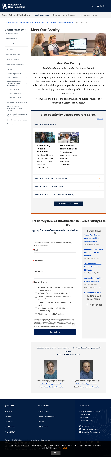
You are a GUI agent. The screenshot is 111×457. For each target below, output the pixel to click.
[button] (100, 119)
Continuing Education (12, 60)
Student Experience (26, 22)
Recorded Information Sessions (17, 120)
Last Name (38, 271)
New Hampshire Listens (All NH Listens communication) (53, 309)
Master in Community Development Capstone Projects (14, 108)
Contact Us (9, 422)
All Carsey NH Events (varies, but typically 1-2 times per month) (55, 288)
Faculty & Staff (10, 432)
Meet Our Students (15, 93)
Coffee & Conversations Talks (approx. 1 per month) (55, 303)
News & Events (85, 15)
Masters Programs (12, 34)
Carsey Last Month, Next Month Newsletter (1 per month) (55, 298)
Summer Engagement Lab (15, 74)
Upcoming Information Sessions (17, 124)
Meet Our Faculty (15, 97)
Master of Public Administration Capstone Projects (17, 115)
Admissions (56, 15)
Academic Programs (42, 15)
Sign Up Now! (55, 332)
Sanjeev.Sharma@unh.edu (89, 387)
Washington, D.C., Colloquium (16, 102)
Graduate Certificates (13, 54)
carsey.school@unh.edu (90, 429)
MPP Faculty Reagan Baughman (43, 148)
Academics (8, 412)
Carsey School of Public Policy (17, 15)
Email (36, 250)
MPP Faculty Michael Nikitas (68, 147)
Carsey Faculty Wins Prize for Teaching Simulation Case (92, 238)
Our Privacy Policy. (57, 326)
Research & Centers (69, 15)
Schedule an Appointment (86, 384)
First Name (38, 261)
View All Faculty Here (68, 203)
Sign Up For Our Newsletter (91, 432)
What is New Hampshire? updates (51, 314)
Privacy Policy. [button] (63, 448)
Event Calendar (10, 427)
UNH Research (43, 427)
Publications (9, 417)
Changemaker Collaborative (15, 65)
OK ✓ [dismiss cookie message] (55, 453)
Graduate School (43, 412)
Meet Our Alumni (14, 89)
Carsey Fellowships (13, 78)
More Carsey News (92, 293)
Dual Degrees (10, 49)
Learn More (41, 168)
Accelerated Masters (12, 44)
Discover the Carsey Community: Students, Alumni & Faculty (54, 22)
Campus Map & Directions (46, 417)
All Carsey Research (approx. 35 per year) (54, 293)
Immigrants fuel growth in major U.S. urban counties (93, 252)
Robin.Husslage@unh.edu (53, 387)
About (95, 15)
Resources (41, 422)
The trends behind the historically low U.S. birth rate (92, 267)
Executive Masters (12, 39)
